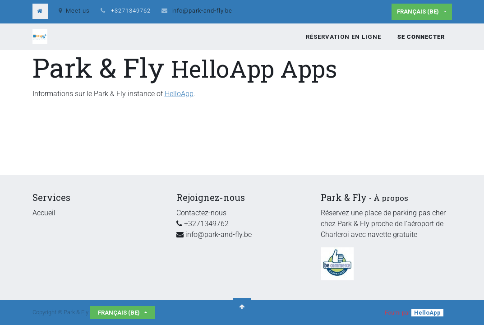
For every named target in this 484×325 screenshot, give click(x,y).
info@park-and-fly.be (201, 10)
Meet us (74, 10)
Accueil (43, 213)
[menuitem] (343, 37)
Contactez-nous (201, 213)
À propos (390, 198)
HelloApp (179, 93)
